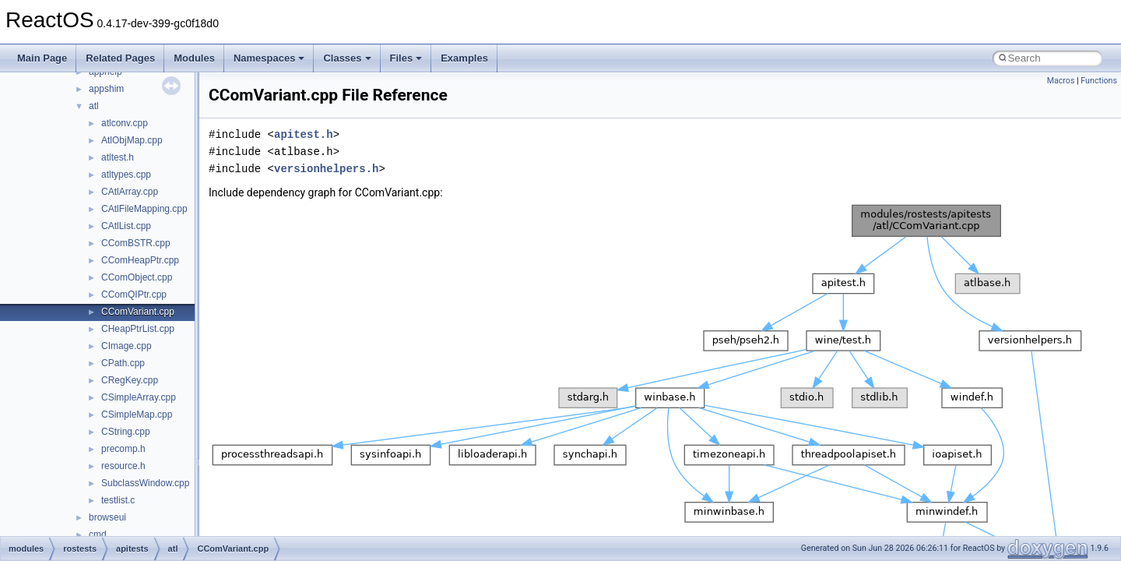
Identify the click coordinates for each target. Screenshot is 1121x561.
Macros (1061, 81)
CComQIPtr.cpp (134, 294)
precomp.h (123, 448)
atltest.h (117, 157)
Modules (194, 58)
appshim (106, 88)
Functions (1099, 81)
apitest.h (303, 134)
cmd (98, 534)
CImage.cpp (126, 345)
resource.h (123, 465)
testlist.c (118, 500)
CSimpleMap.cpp (136, 414)
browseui (107, 517)
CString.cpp (125, 431)
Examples (464, 58)
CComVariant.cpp (137, 311)
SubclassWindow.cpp (145, 483)
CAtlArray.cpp (129, 191)
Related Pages (120, 58)
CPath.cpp (123, 363)
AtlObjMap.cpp (132, 140)
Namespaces (269, 58)
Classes (347, 58)
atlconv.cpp (124, 123)
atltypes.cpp (126, 174)
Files (406, 58)
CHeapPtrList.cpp (137, 328)
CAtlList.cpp (126, 226)
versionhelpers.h (326, 168)
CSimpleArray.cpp (138, 397)
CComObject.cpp (136, 277)
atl (94, 106)
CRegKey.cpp (129, 380)
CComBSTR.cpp (135, 243)
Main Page (42, 58)
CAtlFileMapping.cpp (144, 208)
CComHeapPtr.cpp (140, 260)
